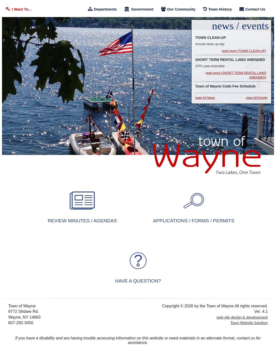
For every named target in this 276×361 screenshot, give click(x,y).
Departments (102, 9)
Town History (217, 9)
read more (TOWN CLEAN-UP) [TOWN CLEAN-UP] (244, 51)
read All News (205, 98)
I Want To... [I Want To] (18, 9)
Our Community (178, 9)
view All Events (256, 98)
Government (138, 9)
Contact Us (252, 9)
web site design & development (242, 317)
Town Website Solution (249, 322)
